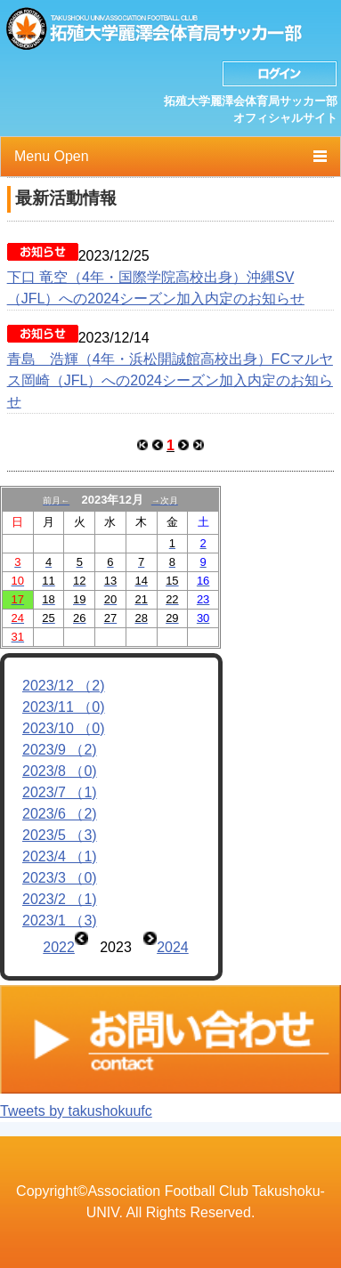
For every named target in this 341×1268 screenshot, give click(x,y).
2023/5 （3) (59, 835)
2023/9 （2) (59, 749)
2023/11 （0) (63, 707)
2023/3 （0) (59, 877)
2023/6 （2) (59, 813)
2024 (173, 947)
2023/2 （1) (59, 899)
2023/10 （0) (63, 728)
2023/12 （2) (63, 685)
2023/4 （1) (59, 856)
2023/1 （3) (59, 920)
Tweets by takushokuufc (76, 1111)
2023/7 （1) (59, 792)
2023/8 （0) (59, 771)
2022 (59, 947)
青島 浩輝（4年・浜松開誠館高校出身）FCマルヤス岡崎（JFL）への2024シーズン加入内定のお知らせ (170, 380)
